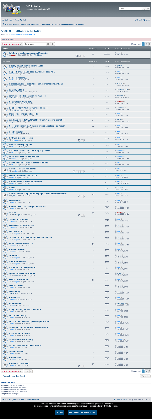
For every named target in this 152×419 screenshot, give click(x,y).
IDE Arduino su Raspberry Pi (22, 267)
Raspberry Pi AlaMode (19, 333)
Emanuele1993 (16, 92)
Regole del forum (8, 39)
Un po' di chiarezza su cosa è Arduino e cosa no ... (32, 72)
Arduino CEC (15, 297)
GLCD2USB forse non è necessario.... (26, 345)
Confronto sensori (17, 261)
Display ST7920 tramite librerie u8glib (26, 66)
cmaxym (14, 104)
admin (13, 55)
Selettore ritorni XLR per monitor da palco (28, 108)
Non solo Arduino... (18, 78)
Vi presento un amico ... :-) (21, 243)
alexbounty (15, 128)
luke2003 (14, 98)
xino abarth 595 (16, 231)
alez (22, 34)
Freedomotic (15, 200)
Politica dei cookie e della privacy (82, 412)
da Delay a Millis (16, 90)
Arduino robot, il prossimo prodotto (25, 182)
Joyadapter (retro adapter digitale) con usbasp (30, 237)
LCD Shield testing (17, 315)
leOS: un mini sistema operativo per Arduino (29, 321)
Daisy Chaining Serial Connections (25, 309)
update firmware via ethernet (22, 273)
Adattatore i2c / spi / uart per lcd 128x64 (27, 206)
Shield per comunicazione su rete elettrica (28, 327)
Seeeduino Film (16, 351)
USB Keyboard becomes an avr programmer (29, 151)
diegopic (17, 215)
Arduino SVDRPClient (19, 363)
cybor (13, 122)
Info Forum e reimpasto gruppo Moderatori (28, 53)
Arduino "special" (17, 249)
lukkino (120, 102)
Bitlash (12, 188)
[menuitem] (23, 20)
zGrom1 (14, 86)
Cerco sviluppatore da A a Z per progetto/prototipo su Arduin (37, 126)
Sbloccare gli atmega (18, 219)
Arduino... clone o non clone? (22, 169)
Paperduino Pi (15, 303)
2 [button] (146, 44)
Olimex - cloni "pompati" (20, 145)
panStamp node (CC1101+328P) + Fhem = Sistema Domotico (37, 120)
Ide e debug (14, 291)
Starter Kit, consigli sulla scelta (23, 114)
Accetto (60, 412)
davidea (32, 34)
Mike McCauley (16, 285)
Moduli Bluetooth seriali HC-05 (23, 176)
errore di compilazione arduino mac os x (27, 96)
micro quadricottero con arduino (24, 157)
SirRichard (15, 116)
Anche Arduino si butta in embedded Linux (28, 163)
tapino (17, 34)
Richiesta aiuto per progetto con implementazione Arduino (36, 84)
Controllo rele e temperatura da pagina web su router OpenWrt (37, 194)
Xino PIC (13, 212)
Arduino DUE (15, 357)
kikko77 (17, 276)
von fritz (120, 212)
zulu (26, 34)
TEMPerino (14, 255)
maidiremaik (121, 303)
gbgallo (119, 65)
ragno (12, 34)
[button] (149, 44)
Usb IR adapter (16, 132)
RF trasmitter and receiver (21, 138)
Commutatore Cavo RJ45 (20, 102)
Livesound (18, 110)
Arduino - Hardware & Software (21, 30)
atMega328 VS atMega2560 (21, 225)
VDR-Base (38, 55)
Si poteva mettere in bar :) (21, 339)
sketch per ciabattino (18, 279)
